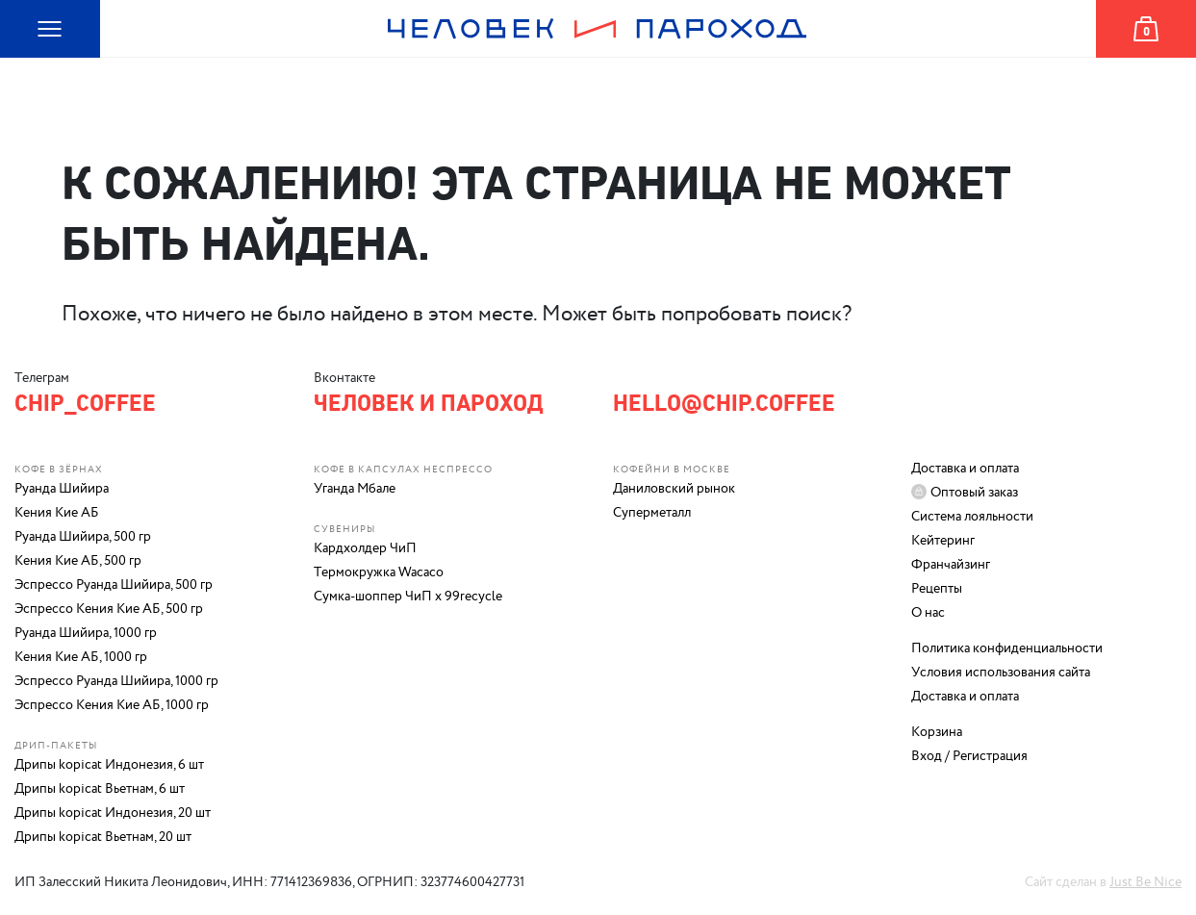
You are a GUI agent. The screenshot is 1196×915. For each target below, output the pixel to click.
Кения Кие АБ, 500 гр (77, 561)
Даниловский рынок (674, 488)
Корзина (1125, 57)
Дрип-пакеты (55, 745)
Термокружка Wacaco (379, 572)
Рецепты (936, 588)
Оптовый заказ (974, 492)
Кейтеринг (943, 540)
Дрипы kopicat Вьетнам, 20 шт (102, 837)
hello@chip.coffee (724, 403)
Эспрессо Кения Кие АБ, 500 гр (108, 609)
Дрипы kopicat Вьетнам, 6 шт (99, 789)
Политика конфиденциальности (1007, 648)
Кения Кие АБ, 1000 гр (80, 657)
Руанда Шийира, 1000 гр (85, 633)
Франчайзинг (950, 564)
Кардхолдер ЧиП (365, 548)
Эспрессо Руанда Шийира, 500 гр (113, 585)
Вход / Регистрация (969, 756)
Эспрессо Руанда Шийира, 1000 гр (116, 681)
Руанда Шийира (61, 488)
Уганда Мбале (354, 488)
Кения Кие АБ (56, 512)
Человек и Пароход (597, 57)
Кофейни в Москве (671, 469)
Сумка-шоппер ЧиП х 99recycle (408, 596)
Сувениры (344, 529)
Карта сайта (39, 57)
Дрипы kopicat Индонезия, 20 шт (112, 813)
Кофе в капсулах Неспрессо (403, 469)
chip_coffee (85, 403)
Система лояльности (972, 516)
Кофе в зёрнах (58, 469)
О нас (928, 613)
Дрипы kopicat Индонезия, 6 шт (109, 765)
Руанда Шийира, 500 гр (82, 536)
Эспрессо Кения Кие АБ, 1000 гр (111, 705)
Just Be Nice (1145, 882)
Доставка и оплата (965, 468)
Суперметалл (652, 512)
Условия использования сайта (1000, 672)
